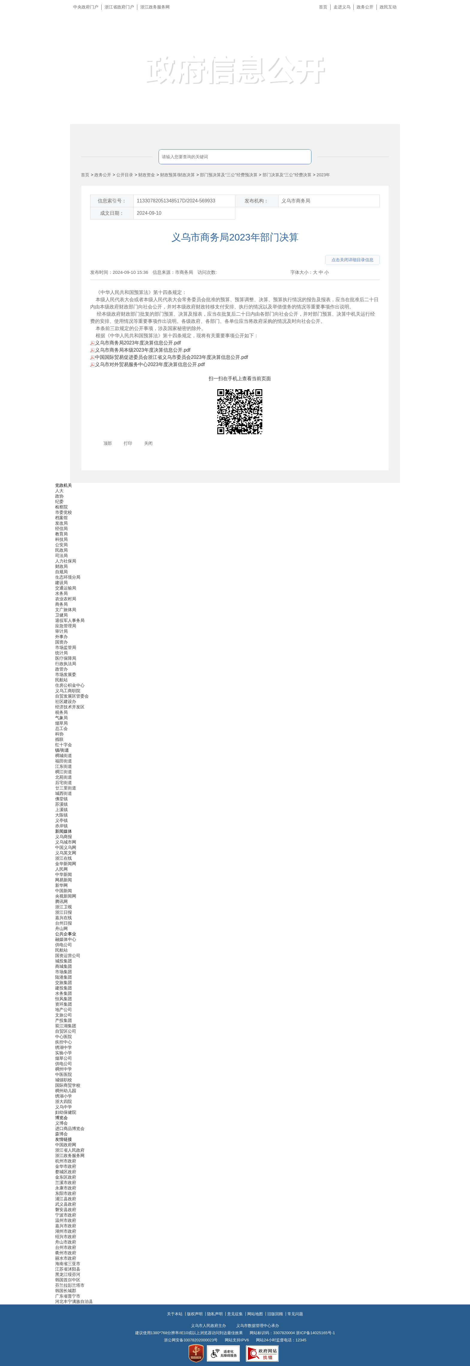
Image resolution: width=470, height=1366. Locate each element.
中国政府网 (65, 1144)
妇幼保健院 (65, 1112)
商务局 (61, 604)
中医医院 (63, 1074)
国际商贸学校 (67, 1085)
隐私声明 (215, 1314)
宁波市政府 (65, 1215)
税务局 (61, 712)
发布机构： (257, 200)
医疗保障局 (65, 658)
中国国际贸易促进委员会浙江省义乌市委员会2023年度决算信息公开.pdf (169, 357)
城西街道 (63, 793)
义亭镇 (61, 820)
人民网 (61, 869)
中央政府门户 (85, 7)
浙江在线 (63, 858)
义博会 (61, 1123)
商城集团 (63, 966)
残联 (59, 739)
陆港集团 (63, 977)
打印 (128, 443)
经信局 (61, 528)
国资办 (61, 642)
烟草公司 (63, 1058)
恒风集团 (63, 998)
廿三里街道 (65, 788)
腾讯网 (61, 901)
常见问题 (295, 1314)
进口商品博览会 (70, 1128)
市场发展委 (65, 674)
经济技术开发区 (70, 706)
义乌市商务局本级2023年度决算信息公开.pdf (140, 350)
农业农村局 (65, 598)
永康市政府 (65, 1188)
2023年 (323, 174)
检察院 (61, 506)
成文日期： (112, 213)
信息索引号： (112, 200)
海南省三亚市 (67, 1263)
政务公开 (365, 7)
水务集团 (63, 993)
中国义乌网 (65, 847)
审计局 (61, 631)
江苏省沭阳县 (67, 1269)
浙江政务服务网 (155, 7)
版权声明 (195, 1314)
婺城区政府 (65, 1171)
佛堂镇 (61, 798)
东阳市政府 (65, 1193)
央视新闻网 (65, 896)
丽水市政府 (65, 1258)
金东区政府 (65, 1177)
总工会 (61, 728)
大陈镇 (61, 815)
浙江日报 (63, 912)
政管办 (61, 669)
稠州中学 (63, 1069)
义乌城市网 (65, 842)
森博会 (61, 1133)
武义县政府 (65, 1204)
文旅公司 (63, 1015)
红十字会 (63, 744)
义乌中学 (63, 1106)
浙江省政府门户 (119, 7)
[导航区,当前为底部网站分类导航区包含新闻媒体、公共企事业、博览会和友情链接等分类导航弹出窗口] (235, 893)
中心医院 (63, 1036)
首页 (323, 7)
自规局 (61, 571)
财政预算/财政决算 (177, 174)
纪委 (59, 501)
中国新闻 (63, 890)
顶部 (107, 443)
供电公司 (63, 944)
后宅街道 (63, 782)
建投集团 (63, 988)
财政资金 (146, 174)
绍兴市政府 (65, 1236)
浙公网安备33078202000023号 (191, 1340)
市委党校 (63, 512)
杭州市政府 (65, 1161)
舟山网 (61, 928)
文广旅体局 (65, 609)
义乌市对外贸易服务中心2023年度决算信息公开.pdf (147, 364)
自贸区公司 (65, 1031)
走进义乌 (342, 7)
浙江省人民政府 (70, 1150)
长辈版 (457, 20)
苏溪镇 (61, 804)
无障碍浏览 (453, 34)
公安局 (61, 544)
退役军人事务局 (70, 620)
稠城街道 (63, 755)
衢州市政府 (65, 1252)
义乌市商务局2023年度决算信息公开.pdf (135, 342)
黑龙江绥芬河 (67, 1274)
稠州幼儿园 (65, 1090)
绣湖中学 (63, 1047)
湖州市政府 (65, 1231)
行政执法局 (65, 663)
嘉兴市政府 (65, 1225)
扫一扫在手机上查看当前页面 (240, 378)
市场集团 (63, 971)
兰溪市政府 (65, 1182)
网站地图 (255, 1314)
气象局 (61, 717)
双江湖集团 (65, 1025)
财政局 (61, 566)
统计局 (61, 652)
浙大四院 (63, 1101)
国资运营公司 (67, 955)
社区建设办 (65, 701)
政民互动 (388, 7)
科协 (59, 733)
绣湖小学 (63, 1096)
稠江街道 (63, 771)
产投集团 (63, 1020)
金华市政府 (65, 1166)
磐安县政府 (65, 1209)
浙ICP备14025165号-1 (315, 1333)
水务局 (61, 593)
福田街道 (63, 761)
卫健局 (61, 615)
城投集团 (63, 961)
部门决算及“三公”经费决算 (287, 174)
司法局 (61, 555)
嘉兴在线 (63, 917)
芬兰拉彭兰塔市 (70, 1285)
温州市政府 (65, 1220)
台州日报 (63, 923)
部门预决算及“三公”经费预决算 (228, 174)
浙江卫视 (63, 906)
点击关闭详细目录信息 (352, 259)
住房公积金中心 (70, 685)
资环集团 (63, 1004)
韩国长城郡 (65, 1290)
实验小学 (63, 1052)
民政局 (61, 550)
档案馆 (61, 517)
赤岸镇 (61, 825)
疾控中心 (63, 1042)
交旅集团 (63, 982)
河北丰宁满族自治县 (74, 1301)
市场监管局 (65, 647)
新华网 (61, 885)
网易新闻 (63, 879)
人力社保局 (65, 561)
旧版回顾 (275, 1314)
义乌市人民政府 (137, 35)
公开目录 (124, 174)
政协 (59, 496)
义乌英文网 (65, 852)
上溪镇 (61, 809)
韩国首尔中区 (67, 1279)
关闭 (148, 443)
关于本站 (175, 1314)
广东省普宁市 (67, 1296)
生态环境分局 (67, 577)
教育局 (61, 534)
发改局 (61, 523)
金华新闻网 (65, 863)
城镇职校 (63, 1079)
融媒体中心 (65, 939)
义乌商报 (63, 836)
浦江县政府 (65, 1198)
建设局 (61, 582)
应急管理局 (65, 625)
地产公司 (63, 1009)
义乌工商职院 (67, 690)
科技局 (61, 539)
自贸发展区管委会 (72, 696)
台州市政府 (65, 1247)
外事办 (61, 636)
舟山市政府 (65, 1242)
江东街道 (63, 766)
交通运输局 (65, 588)
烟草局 (61, 723)
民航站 (61, 679)
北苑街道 (63, 777)
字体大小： (301, 272)
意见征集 (235, 1314)
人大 (59, 490)
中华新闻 (63, 874)
